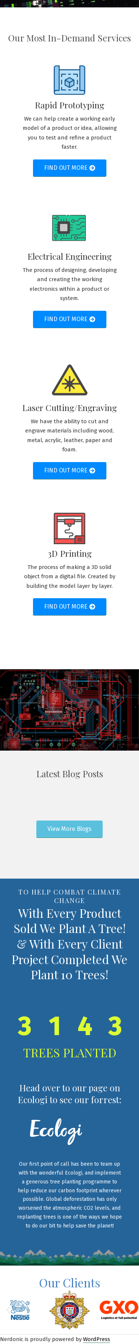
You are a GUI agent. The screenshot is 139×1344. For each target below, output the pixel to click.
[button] (8, 1310)
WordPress (96, 1339)
